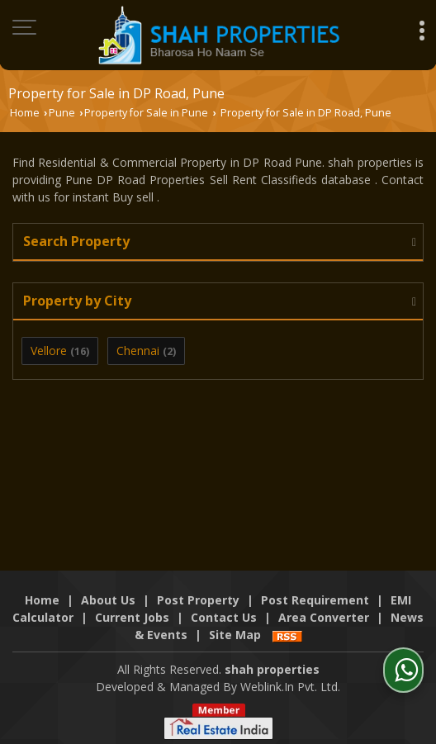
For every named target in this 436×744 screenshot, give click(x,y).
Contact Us (224, 617)
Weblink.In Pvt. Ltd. (290, 686)
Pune (62, 113)
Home (25, 113)
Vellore (49, 350)
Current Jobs (132, 617)
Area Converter (323, 617)
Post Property (198, 600)
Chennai (137, 350)
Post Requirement (315, 600)
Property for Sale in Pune (146, 113)
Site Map (235, 634)
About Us (108, 600)
